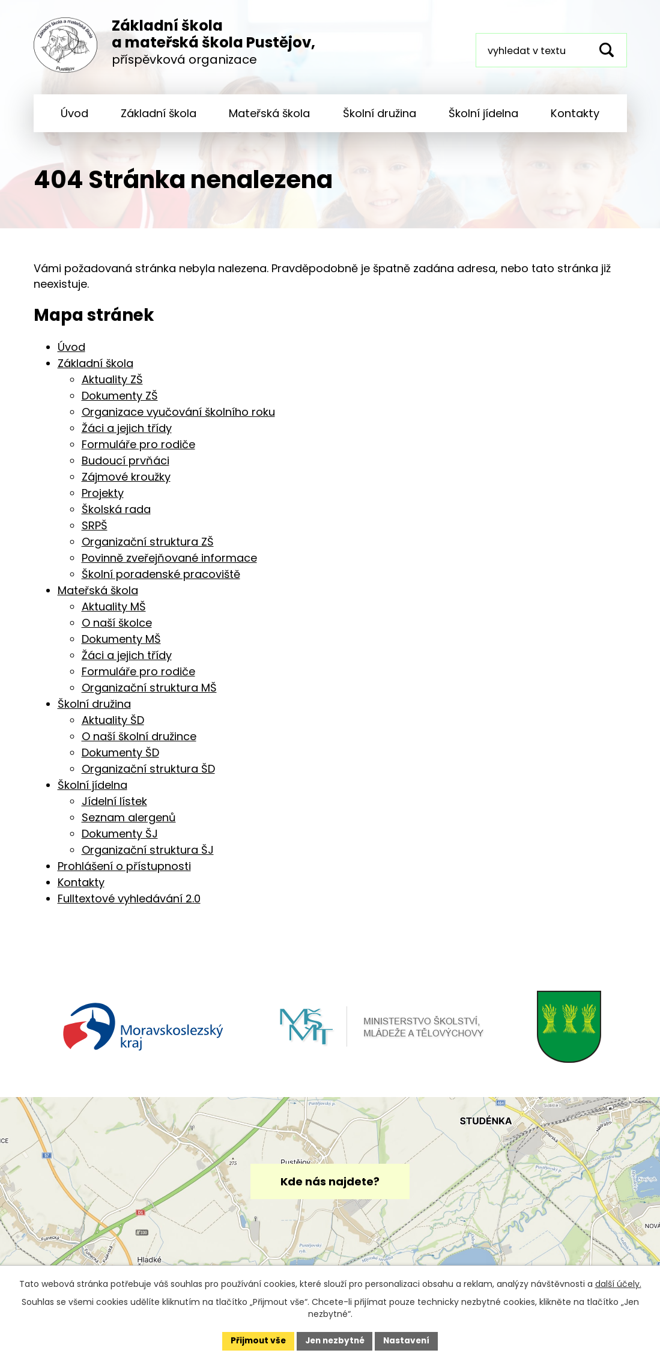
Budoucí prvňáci (125, 468)
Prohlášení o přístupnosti (124, 874)
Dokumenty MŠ (121, 647)
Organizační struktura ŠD (148, 777)
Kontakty (575, 113)
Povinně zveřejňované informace (169, 566)
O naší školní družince (139, 744)
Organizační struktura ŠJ (148, 858)
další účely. (618, 1283)
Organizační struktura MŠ (149, 696)
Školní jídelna (483, 113)
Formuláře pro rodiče (138, 452)
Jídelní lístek (114, 809)
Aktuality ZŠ (112, 387)
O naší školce (117, 631)
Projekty (103, 501)
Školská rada (116, 517)
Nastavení (410, 1340)
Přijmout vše (255, 1340)
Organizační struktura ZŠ (148, 550)
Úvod (74, 113)
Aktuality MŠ (114, 614)
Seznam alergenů (129, 825)
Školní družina (379, 113)
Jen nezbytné (334, 1340)
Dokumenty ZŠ (120, 404)
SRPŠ (94, 533)
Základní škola (158, 113)
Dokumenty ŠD (120, 760)
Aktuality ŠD (113, 728)
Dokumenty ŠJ (120, 842)
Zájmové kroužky (126, 485)
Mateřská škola (269, 113)
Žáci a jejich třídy (127, 436)
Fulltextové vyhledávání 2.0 (129, 906)
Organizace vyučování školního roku (178, 420)
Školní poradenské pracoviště (161, 582)
